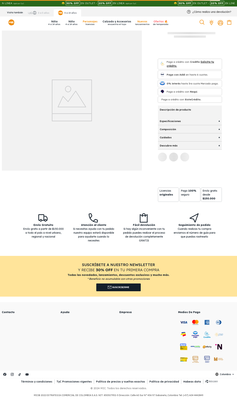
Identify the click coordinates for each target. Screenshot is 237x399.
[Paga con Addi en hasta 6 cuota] (162, 75)
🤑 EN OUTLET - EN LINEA (105, 3)
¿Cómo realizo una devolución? (211, 12)
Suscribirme (118, 287)
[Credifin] (162, 64)
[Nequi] (162, 92)
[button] (202, 22)
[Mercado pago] (162, 83)
